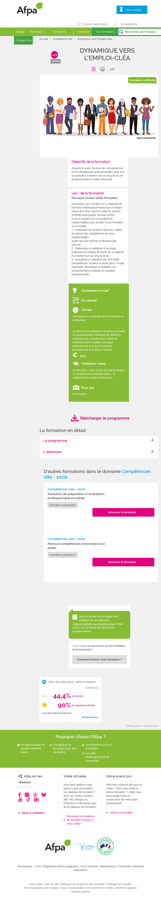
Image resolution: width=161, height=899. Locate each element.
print (103, 69)
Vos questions (128, 24)
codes (56, 61)
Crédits (109, 887)
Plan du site (51, 884)
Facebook (19, 794)
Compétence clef (63, 38)
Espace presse (80, 891)
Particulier (36, 31)
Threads (35, 794)
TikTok (28, 799)
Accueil (44, 38)
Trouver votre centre (95, 24)
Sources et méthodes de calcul (57, 713)
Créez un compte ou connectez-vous (93, 623)
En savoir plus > (90, 717)
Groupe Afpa (24, 40)
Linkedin (36, 799)
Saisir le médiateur (33, 812)
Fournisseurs (24, 866)
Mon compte (133, 10)
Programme (94, 69)
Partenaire (59, 31)
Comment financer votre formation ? (99, 659)
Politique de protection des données (83, 884)
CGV (38, 866)
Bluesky (43, 794)
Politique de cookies (119, 884)
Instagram (27, 794)
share (113, 69)
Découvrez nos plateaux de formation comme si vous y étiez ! (81, 820)
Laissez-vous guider (121, 812)
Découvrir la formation (122, 512)
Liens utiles (35, 884)
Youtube (20, 799)
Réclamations (108, 866)
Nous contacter (89, 866)
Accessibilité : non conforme (86, 887)
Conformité (124, 866)
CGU (64, 887)
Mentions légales (125, 887)
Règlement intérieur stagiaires (60, 866)
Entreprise (83, 31)
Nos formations (105, 31)
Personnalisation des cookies (41, 887)
